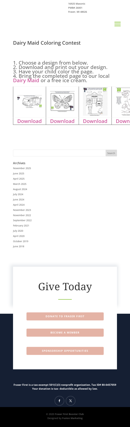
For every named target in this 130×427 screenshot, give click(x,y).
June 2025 (18, 173)
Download (29, 121)
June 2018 (18, 246)
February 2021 (21, 225)
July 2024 (18, 194)
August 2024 (20, 189)
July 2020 (18, 230)
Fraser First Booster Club (69, 414)
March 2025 (19, 184)
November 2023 (22, 210)
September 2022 (22, 220)
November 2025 (22, 168)
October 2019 (20, 241)
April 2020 (19, 236)
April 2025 (19, 178)
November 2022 (22, 215)
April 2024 (19, 204)
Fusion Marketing (72, 418)
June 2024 (18, 199)
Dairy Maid (26, 80)
